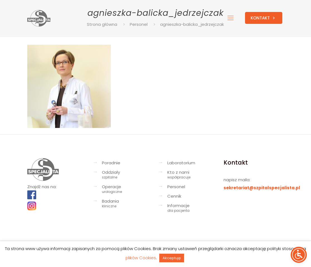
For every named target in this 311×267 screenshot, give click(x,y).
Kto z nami (191, 175)
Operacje (126, 189)
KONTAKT (264, 18)
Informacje (191, 208)
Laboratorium (181, 163)
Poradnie (111, 163)
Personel (176, 187)
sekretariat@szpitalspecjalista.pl (262, 188)
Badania (126, 204)
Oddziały (126, 175)
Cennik (174, 196)
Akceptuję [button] (172, 258)
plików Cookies (141, 258)
